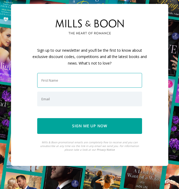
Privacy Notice (106, 149)
